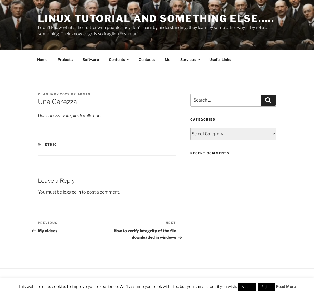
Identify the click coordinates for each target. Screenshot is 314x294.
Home (42, 59)
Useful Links (220, 59)
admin (84, 94)
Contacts (147, 59)
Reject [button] (266, 287)
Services (190, 59)
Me (167, 59)
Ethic (51, 144)
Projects (65, 59)
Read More (286, 286)
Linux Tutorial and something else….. (156, 18)
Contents (119, 59)
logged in (72, 192)
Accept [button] (247, 287)
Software (91, 59)
